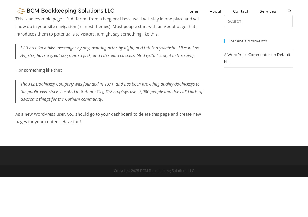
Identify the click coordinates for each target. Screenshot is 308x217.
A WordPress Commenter (247, 54)
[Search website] (289, 11)
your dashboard (116, 114)
